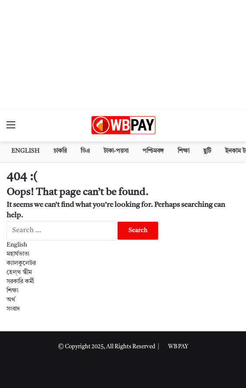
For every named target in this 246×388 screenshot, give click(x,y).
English (25, 151)
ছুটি (207, 151)
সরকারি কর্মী (20, 281)
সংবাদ (13, 309)
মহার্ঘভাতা (18, 254)
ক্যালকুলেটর (21, 263)
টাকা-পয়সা (116, 151)
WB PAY (178, 347)
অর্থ (11, 300)
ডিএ (85, 151)
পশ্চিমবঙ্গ (153, 151)
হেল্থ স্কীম (19, 272)
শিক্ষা (183, 151)
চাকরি (60, 151)
